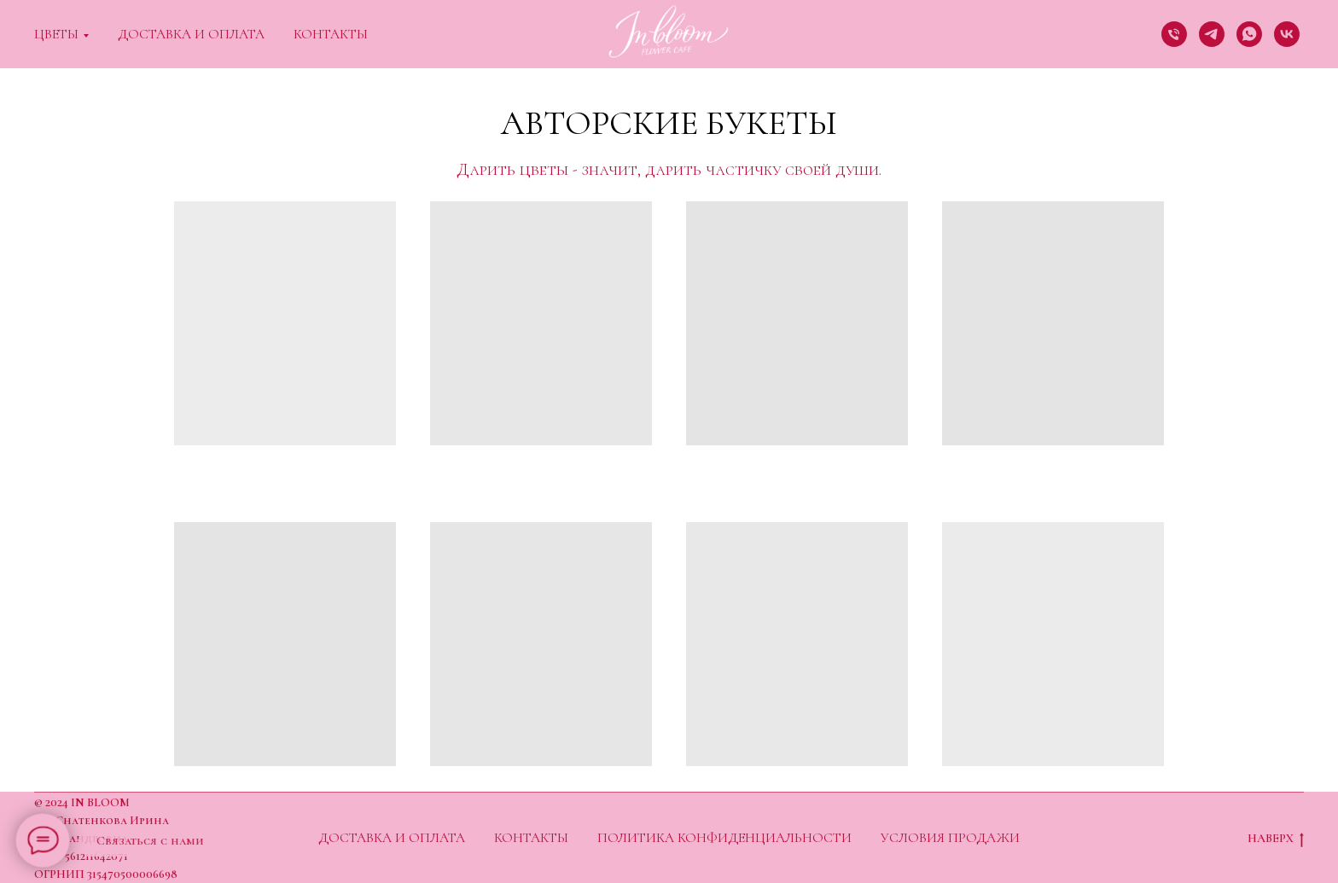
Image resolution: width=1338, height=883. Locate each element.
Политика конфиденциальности (724, 837)
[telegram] (1212, 34)
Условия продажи (950, 837)
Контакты (331, 34)
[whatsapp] (1249, 34)
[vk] (1287, 34)
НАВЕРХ (1276, 839)
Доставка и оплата (191, 34)
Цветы (56, 34)
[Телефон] (1174, 34)
